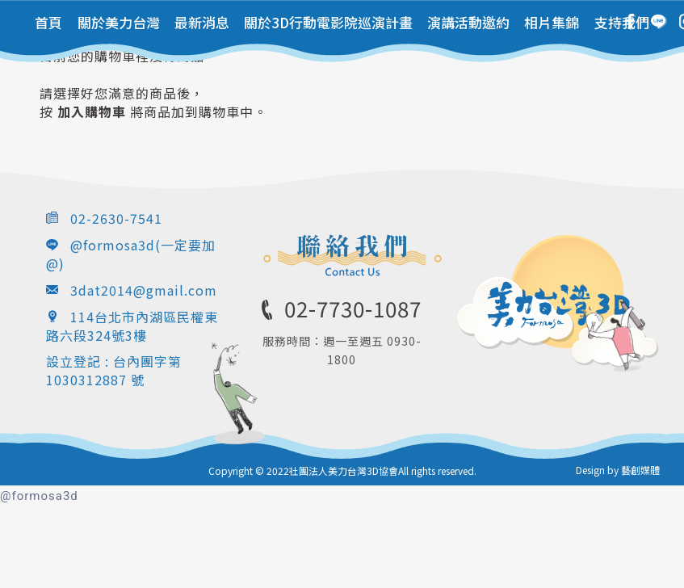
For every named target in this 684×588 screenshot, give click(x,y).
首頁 (48, 23)
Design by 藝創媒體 (618, 470)
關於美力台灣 (119, 23)
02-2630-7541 (116, 218)
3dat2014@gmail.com (143, 290)
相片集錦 (551, 23)
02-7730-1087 (353, 308)
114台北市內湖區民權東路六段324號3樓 (132, 326)
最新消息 (201, 23)
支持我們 (621, 23)
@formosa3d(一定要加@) (131, 254)
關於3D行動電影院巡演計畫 (328, 23)
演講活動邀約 (468, 23)
